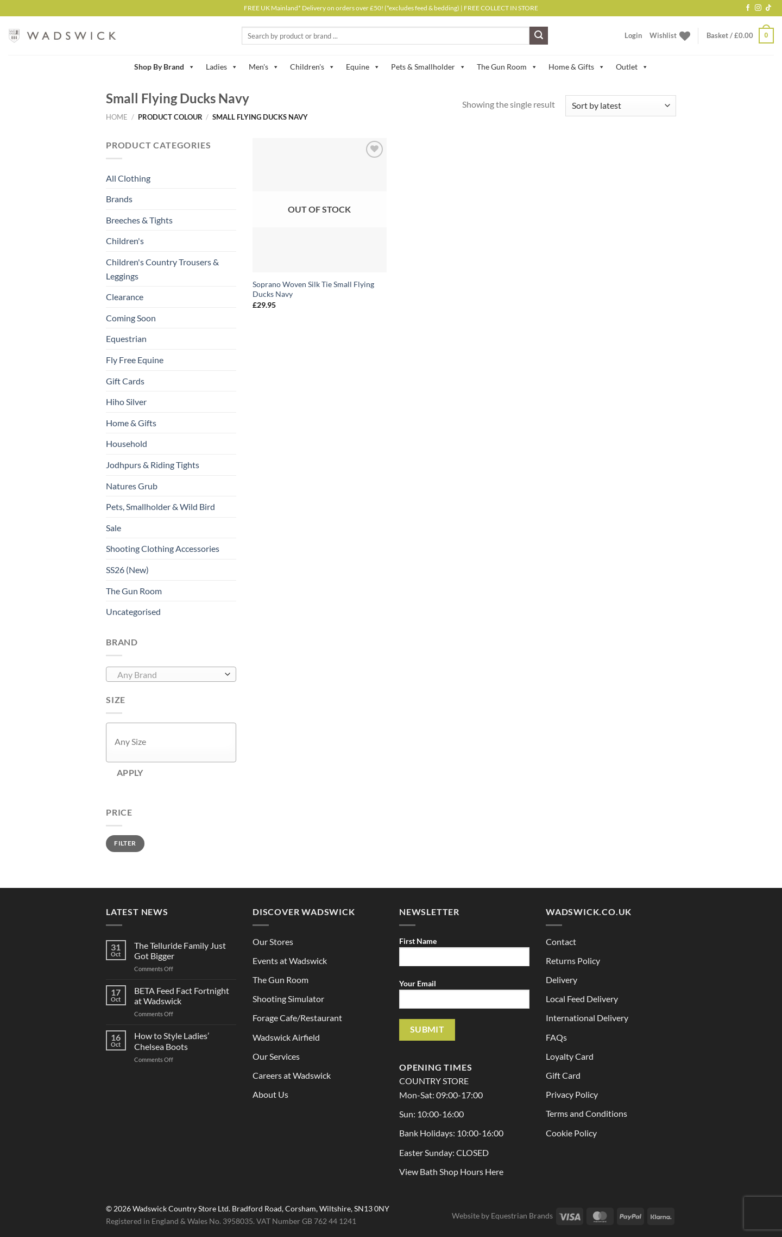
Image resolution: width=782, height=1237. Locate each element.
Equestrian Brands (522, 1215)
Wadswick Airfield (286, 1037)
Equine (363, 67)
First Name (464, 955)
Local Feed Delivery (582, 998)
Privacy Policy (572, 1094)
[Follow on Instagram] (758, 8)
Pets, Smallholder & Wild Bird (160, 506)
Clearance (124, 296)
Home (117, 117)
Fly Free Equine (134, 360)
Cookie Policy (571, 1133)
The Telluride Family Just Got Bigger (180, 950)
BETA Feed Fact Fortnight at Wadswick (181, 995)
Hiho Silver (126, 401)
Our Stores (273, 941)
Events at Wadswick (290, 960)
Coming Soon (131, 318)
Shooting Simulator (288, 998)
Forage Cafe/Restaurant (297, 1017)
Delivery (561, 979)
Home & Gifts (576, 67)
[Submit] (538, 36)
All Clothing (128, 178)
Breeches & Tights (139, 220)
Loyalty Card (570, 1056)
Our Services (276, 1056)
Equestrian (126, 338)
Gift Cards (125, 381)
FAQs (556, 1037)
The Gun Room (507, 67)
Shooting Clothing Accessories (162, 548)
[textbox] (168, 674)
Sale (113, 528)
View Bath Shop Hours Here (451, 1171)
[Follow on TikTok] (768, 8)
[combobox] (171, 674)
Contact (561, 941)
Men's (264, 67)
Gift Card (563, 1075)
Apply (130, 773)
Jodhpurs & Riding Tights (152, 464)
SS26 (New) (127, 569)
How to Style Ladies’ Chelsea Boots (171, 1040)
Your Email (464, 997)
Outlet (632, 67)
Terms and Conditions (586, 1113)
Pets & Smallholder (428, 67)
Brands (119, 199)
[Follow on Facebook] (748, 8)
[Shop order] (620, 105)
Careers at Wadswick (292, 1075)
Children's (312, 67)
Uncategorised (133, 611)
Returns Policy (573, 960)
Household (126, 443)
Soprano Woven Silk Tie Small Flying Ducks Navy (313, 289)
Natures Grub (131, 486)
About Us (270, 1094)
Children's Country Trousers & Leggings (162, 269)
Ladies (222, 67)
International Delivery (587, 1017)
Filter (125, 843)
